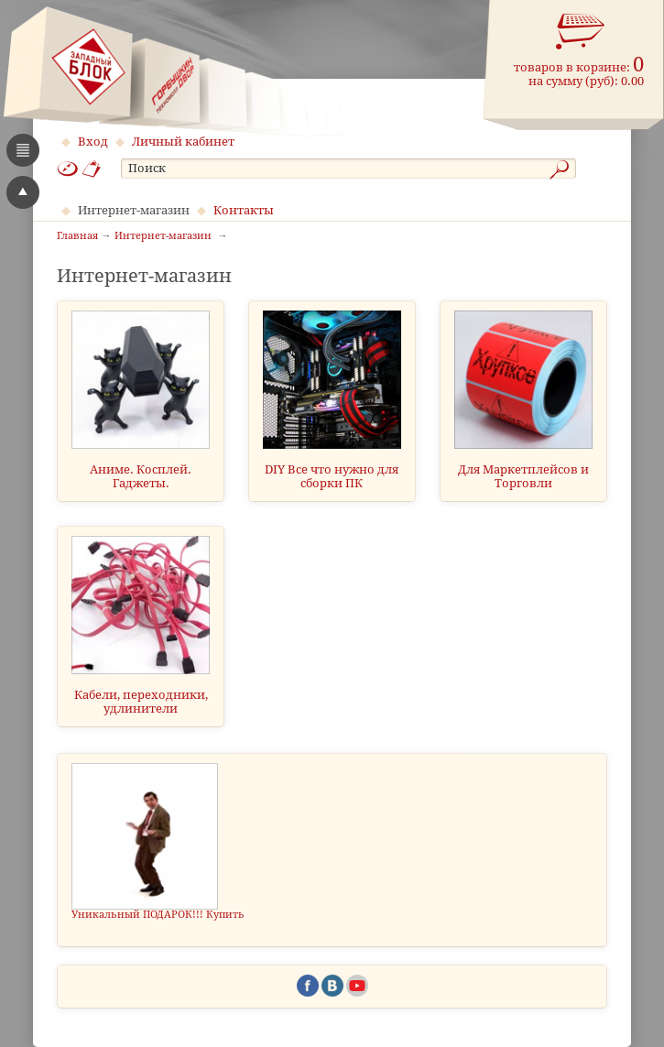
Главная (77, 236)
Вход (93, 141)
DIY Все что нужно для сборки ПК (331, 476)
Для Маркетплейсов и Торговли (523, 476)
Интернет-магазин (134, 210)
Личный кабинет (183, 141)
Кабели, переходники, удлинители (141, 701)
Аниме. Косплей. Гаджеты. (140, 476)
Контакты (243, 210)
